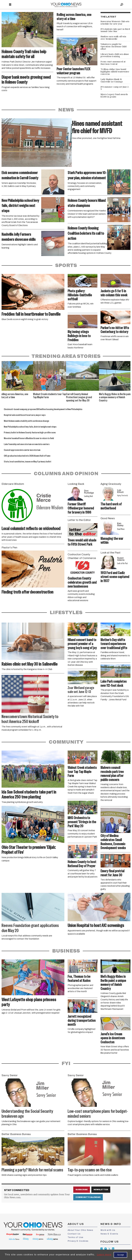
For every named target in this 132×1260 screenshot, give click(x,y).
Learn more (104, 1254)
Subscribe (82, 1190)
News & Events (109, 1234)
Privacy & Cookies (78, 1241)
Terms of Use (75, 1237)
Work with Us (108, 1230)
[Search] (122, 4)
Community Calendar (88, 1197)
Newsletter (101, 1190)
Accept (120, 1254)
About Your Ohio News (80, 1230)
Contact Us (74, 1234)
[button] (128, 365)
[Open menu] (10, 5)
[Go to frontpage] (66, 4)
